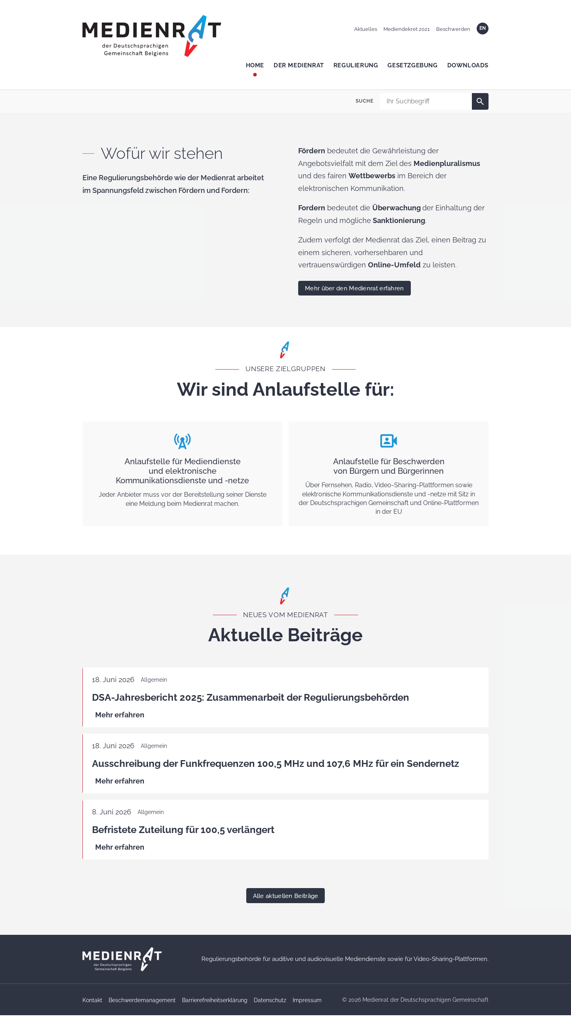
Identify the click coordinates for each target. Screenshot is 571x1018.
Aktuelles (365, 29)
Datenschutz (270, 1003)
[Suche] (480, 101)
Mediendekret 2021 (406, 29)
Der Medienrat (299, 65)
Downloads (468, 65)
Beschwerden (453, 29)
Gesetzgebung (412, 65)
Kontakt (92, 1003)
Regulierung (355, 65)
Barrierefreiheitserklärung (214, 1003)
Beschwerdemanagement (142, 1003)
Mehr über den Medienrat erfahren (354, 288)
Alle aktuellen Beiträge (285, 898)
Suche (365, 101)
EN (482, 28)
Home (255, 65)
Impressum (307, 1003)
